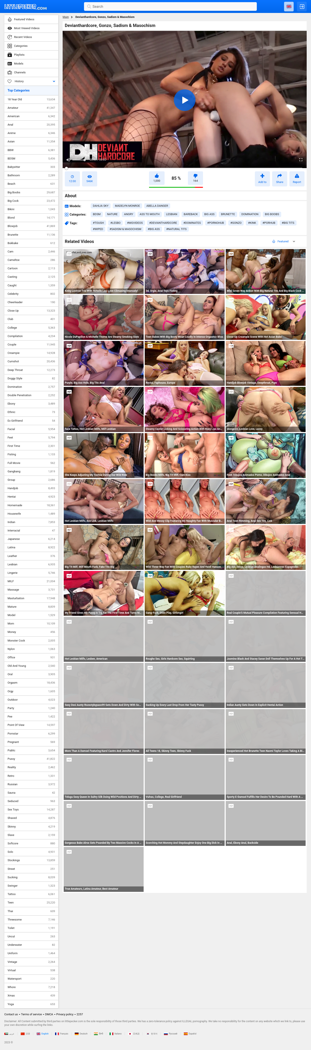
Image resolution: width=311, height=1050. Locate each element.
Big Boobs (31, 192)
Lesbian (31, 564)
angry (128, 214)
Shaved (31, 818)
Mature (31, 607)
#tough (98, 222)
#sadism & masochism (125, 229)
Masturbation (31, 598)
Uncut (31, 936)
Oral (31, 674)
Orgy (31, 691)
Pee (31, 717)
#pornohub (215, 222)
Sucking (31, 877)
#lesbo (115, 222)
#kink (252, 222)
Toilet (31, 928)
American (31, 116)
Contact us (11, 1014)
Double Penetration (31, 395)
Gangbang (31, 471)
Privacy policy (64, 1014)
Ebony (31, 404)
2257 (80, 1014)
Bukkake (31, 243)
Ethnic (31, 412)
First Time (31, 446)
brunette (228, 214)
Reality (31, 767)
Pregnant (31, 742)
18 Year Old (31, 99)
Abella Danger (157, 205)
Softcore (31, 843)
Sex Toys (31, 810)
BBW (31, 150)
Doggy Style (31, 378)
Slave (31, 835)
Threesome (31, 920)
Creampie (31, 353)
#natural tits (176, 229)
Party (31, 708)
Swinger (31, 886)
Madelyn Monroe (127, 205)
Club (31, 319)
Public (31, 750)
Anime (31, 133)
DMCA (49, 1014)
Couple (31, 345)
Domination (31, 387)
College (31, 328)
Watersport (31, 979)
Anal (31, 125)
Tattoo (31, 894)
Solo (31, 852)
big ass (209, 214)
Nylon (31, 649)
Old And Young (31, 666)
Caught (31, 285)
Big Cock (31, 201)
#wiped (98, 229)
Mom (31, 624)
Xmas (31, 996)
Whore (31, 987)
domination (250, 214)
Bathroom (31, 175)
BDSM (31, 159)
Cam (31, 252)
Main (66, 17)
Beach (31, 184)
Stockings (31, 860)
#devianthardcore (163, 222)
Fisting (31, 454)
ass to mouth (150, 214)
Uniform (31, 953)
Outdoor (31, 700)
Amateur (31, 108)
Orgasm (31, 683)
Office (31, 657)
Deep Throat (31, 370)
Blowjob (31, 226)
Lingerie (31, 573)
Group (31, 480)
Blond (31, 218)
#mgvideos (135, 222)
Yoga (31, 1004)
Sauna (31, 793)
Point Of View (31, 725)
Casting (31, 277)
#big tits (288, 222)
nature (112, 214)
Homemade (31, 505)
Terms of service (31, 1014)
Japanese (31, 539)
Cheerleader (31, 302)
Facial (31, 429)
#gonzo (236, 222)
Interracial (31, 531)
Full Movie (31, 463)
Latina (31, 547)
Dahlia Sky (100, 205)
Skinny (31, 827)
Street (31, 869)
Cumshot (31, 361)
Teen (31, 903)
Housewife (31, 514)
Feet (31, 438)
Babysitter (31, 167)
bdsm (97, 214)
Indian (31, 522)
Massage (31, 590)
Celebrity (31, 294)
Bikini (31, 209)
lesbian (171, 214)
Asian (31, 141)
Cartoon (31, 268)
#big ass (154, 229)
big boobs (272, 214)
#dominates (192, 222)
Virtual (31, 970)
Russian (31, 784)
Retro (31, 776)
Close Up (31, 311)
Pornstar (31, 734)
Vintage (31, 962)
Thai (31, 911)
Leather (31, 556)
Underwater (31, 945)
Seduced (31, 801)
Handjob (31, 488)
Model (31, 615)
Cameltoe (31, 260)
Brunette (31, 235)
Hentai (31, 497)
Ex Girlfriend (31, 421)
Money (31, 632)
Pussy (31, 759)
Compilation (31, 336)
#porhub (269, 222)
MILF (31, 581)
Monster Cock (31, 641)
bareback (191, 214)
